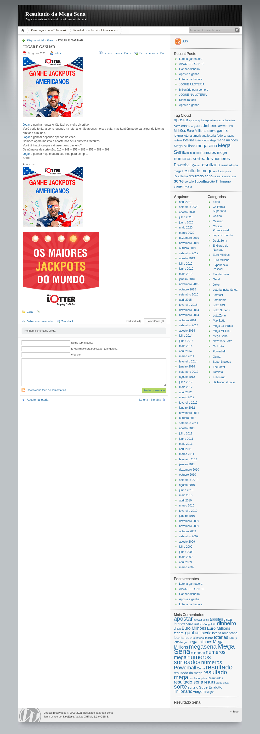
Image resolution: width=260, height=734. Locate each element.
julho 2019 (185, 263)
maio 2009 (185, 557)
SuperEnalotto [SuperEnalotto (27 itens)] (205, 181)
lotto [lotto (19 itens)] (206, 140)
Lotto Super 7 (221, 310)
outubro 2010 (187, 474)
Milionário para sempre (193, 89)
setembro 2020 (188, 207)
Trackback (67, 321)
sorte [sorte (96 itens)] (179, 181)
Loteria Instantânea (225, 289)
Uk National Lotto (224, 382)
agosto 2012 (187, 376)
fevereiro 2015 (188, 304)
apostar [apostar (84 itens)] (181, 119)
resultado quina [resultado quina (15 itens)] (222, 171)
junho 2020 (186, 222)
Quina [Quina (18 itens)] (196, 165)
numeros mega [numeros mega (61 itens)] (213, 152)
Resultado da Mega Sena (55, 14)
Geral (50, 40)
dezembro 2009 (189, 521)
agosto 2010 (187, 485)
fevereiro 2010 (188, 510)
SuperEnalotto (222, 361)
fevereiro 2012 (188, 402)
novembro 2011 (189, 413)
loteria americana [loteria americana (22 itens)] (195, 135)
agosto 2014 (187, 330)
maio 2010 (185, 495)
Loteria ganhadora (190, 59)
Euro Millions (221, 260)
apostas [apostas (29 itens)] (211, 120)
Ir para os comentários (117, 53)
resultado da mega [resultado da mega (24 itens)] (188, 673)
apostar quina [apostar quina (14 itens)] (196, 120)
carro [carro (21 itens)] (177, 126)
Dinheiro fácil (187, 100)
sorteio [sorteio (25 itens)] (189, 181)
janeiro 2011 (187, 464)
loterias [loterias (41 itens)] (189, 140)
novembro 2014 (189, 315)
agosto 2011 (187, 428)
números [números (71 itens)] (222, 158)
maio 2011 (185, 443)
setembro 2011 (188, 423)
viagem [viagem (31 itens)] (179, 186)
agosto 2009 (187, 541)
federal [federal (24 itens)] (211, 131)
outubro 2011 (187, 418)
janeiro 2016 (187, 279)
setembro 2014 (188, 325)
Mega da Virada (223, 326)
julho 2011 (185, 433)
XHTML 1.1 (90, 716)
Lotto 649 (219, 305)
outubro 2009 (187, 531)
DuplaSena (220, 240)
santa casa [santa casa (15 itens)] (230, 176)
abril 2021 (185, 202)
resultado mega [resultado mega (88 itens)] (197, 170)
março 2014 (186, 356)
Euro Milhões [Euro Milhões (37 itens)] (194, 628)
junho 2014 (186, 341)
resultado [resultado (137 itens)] (210, 164)
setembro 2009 (188, 536)
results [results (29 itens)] (218, 176)
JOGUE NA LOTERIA (193, 94)
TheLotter (219, 367)
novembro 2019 (189, 243)
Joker (216, 284)
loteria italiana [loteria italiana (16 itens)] (204, 637)
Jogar (26, 124)
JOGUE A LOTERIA (191, 84)
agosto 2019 (187, 258)
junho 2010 (186, 490)
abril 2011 (185, 449)
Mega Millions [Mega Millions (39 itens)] (185, 146)
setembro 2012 (188, 371)
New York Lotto (222, 341)
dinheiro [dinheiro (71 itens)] (210, 125)
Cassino (218, 221)
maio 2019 (185, 274)
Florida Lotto (221, 274)
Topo (235, 711)
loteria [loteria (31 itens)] (178, 135)
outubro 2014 (187, 320)
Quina (216, 356)
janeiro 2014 (187, 366)
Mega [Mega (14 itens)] (213, 140)
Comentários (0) (155, 321)
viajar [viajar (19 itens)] (188, 186)
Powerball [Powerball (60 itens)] (182, 165)
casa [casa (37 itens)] (185, 126)
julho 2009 (185, 546)
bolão (216, 202)
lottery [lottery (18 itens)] (199, 140)
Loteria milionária (150, 399)
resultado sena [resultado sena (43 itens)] (201, 176)
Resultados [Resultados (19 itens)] (181, 176)
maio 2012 (185, 387)
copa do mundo (223, 235)
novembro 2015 (189, 284)
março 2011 (186, 454)
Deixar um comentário (152, 53)
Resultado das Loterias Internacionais (95, 30)
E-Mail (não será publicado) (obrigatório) (94, 348)
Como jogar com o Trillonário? (48, 30)
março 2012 (186, 397)
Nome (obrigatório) (82, 342)
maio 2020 (185, 227)
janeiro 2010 (187, 515)
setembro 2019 (188, 253)
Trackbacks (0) (133, 321)
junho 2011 (186, 438)
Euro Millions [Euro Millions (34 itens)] (196, 131)
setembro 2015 (188, 294)
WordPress (30, 715)
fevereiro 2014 (188, 361)
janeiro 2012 (187, 407)
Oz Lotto (218, 346)
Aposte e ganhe (189, 74)
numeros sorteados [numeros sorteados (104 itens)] (193, 158)
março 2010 (186, 505)
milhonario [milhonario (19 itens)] (193, 153)
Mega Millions (221, 331)
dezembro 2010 (189, 469)
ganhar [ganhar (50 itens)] (223, 130)
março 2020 (186, 232)
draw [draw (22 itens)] (221, 126)
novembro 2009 (189, 526)
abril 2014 (185, 351)
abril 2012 (185, 392)
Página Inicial (23, 30)
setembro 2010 (188, 480)
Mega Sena (220, 336)
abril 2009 (185, 562)
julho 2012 (185, 382)
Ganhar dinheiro (189, 69)
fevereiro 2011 (188, 459)
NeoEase (68, 716)
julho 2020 (185, 217)
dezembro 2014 (189, 310)
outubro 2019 (187, 248)
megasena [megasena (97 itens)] (206, 145)
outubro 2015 (187, 289)
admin (58, 53)
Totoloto (218, 372)
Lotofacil (218, 295)
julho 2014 (185, 335)
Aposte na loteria (37, 399)
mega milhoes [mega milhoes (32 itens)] (227, 140)
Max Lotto (219, 320)
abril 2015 (185, 299)
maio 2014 (185, 346)
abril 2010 (185, 500)
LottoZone (219, 315)
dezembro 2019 (189, 237)
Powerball (219, 351)
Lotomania (219, 300)
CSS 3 (104, 716)
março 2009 (186, 567)
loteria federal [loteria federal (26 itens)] (216, 135)
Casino (217, 216)
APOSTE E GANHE (191, 64)
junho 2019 (186, 268)
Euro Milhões (221, 254)
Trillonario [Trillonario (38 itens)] (223, 181)
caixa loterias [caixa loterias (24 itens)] (226, 120)
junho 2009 (186, 552)
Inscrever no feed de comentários (46, 390)
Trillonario (219, 377)
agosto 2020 (187, 212)
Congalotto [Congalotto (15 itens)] (195, 126)
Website (76, 354)
